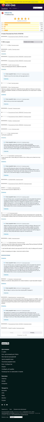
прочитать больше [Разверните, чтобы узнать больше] (5, 255)
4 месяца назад (16, 120)
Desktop (4, 378)
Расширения (4, 8)
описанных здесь (18, 411)
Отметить (3, 53)
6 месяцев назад (27, 324)
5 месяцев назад (28, 183)
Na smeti (10, 108)
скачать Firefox (34, 1)
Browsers (4, 390)
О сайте (4, 352)
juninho (10, 49)
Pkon (9, 87)
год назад (26, 36)
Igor (9, 133)
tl (8, 213)
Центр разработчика (7, 359)
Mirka (9, 45)
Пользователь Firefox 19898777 (15, 116)
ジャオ (9, 129)
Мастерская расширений (9, 356)
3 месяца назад (15, 49)
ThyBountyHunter (12, 242)
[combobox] (37, 8)
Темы (10, 8)
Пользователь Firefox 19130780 (15, 36)
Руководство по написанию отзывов (12, 371)
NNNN (9, 238)
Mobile (3, 381)
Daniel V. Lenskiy (12, 328)
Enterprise (4, 383)
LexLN (9, 64)
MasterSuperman (12, 297)
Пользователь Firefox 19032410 (15, 60)
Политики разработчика (8, 361)
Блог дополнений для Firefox (10, 354)
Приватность (5, 409)
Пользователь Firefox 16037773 (15, 183)
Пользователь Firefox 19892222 (15, 124)
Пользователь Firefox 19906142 (15, 112)
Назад (11, 332)
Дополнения (5, 349)
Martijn (9, 187)
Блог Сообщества (7, 364)
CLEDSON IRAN (11, 179)
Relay (3, 395)
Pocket (4, 400)
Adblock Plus (8, 12)
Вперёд (32, 332)
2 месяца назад (15, 45)
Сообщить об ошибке (8, 369)
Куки (11, 409)
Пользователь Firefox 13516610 (15, 324)
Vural (9, 83)
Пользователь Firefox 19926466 (15, 56)
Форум (4, 366)
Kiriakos (10, 120)
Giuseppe (10, 279)
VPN (3, 393)
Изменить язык (5, 417)
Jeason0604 (11, 155)
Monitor (4, 398)
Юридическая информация (20, 409)
